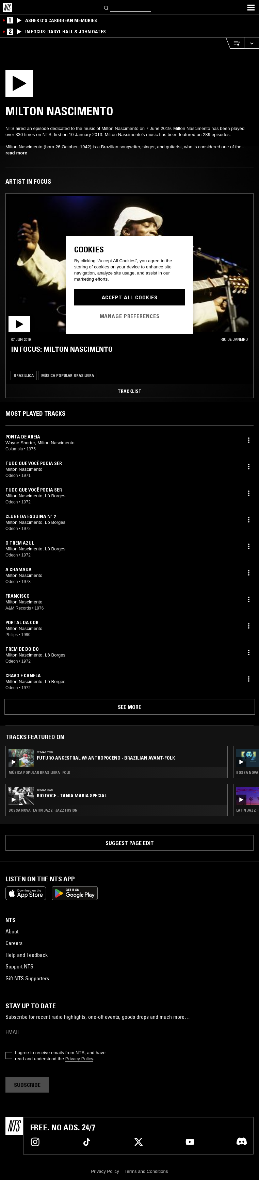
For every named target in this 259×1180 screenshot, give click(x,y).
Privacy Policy (79, 1058)
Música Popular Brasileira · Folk (39, 772)
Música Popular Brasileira (67, 375)
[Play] (61, 85)
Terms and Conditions (146, 1171)
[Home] (7, 7)
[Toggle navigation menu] (250, 7)
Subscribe (27, 1084)
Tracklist (130, 391)
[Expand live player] (251, 43)
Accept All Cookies (130, 297)
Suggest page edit (130, 843)
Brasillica (24, 375)
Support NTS (19, 966)
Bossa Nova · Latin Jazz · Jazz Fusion (43, 810)
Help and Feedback (26, 954)
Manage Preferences (130, 316)
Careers (13, 943)
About (11, 931)
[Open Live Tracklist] (235, 43)
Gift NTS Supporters (27, 978)
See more (129, 706)
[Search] (106, 7)
